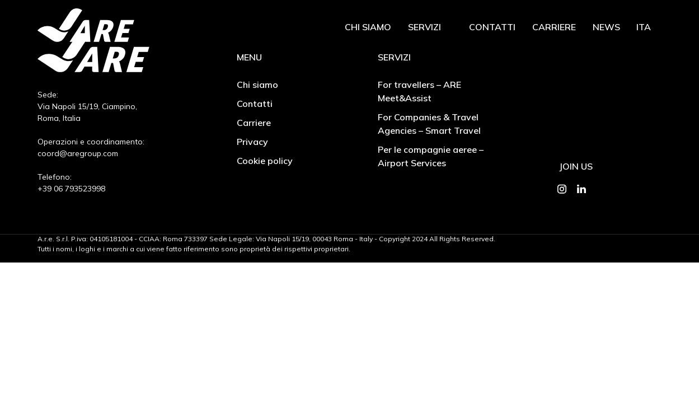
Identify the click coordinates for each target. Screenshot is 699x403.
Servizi (424, 26)
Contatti (492, 26)
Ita (643, 26)
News (606, 26)
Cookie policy (265, 160)
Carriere (554, 26)
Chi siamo (368, 26)
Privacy (252, 141)
